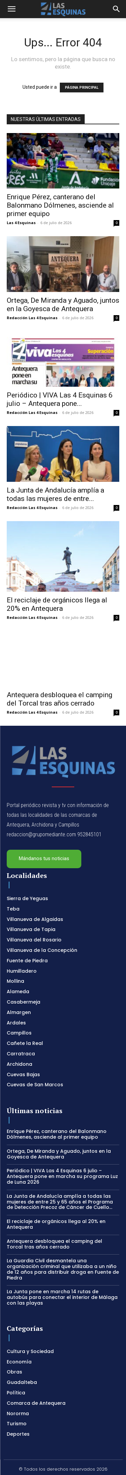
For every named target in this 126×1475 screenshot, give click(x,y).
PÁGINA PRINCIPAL (81, 87)
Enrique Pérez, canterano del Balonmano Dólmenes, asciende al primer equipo (60, 205)
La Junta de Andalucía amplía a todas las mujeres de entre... (55, 494)
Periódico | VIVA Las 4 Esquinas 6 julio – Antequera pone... (60, 399)
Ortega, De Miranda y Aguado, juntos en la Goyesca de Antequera (63, 304)
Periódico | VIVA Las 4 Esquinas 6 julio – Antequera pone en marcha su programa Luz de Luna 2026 (62, 1161)
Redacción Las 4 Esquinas (32, 317)
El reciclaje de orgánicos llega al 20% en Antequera (57, 589)
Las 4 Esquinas (21, 222)
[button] (11, 9)
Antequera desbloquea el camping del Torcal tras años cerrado (59, 684)
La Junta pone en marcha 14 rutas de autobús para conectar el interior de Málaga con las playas (62, 1282)
